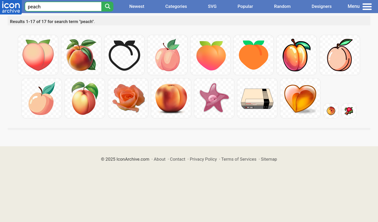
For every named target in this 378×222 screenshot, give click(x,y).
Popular (245, 6)
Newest (136, 6)
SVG (212, 6)
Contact (177, 159)
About (160, 159)
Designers (322, 6)
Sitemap (269, 159)
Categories (176, 6)
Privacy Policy (203, 159)
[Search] (107, 7)
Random (282, 6)
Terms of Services (238, 159)
